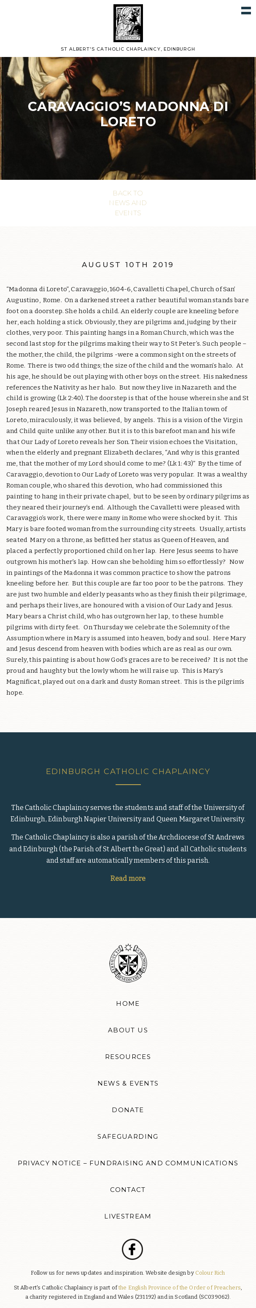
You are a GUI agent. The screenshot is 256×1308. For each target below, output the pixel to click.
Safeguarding (127, 1136)
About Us (128, 1030)
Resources (128, 1057)
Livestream (128, 1216)
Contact (128, 1190)
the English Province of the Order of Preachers (180, 1287)
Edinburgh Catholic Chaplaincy (128, 771)
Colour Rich (210, 1273)
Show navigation (246, 10)
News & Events (128, 1083)
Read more (128, 879)
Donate (128, 1110)
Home (128, 1003)
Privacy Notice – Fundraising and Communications (128, 1163)
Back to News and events (128, 203)
